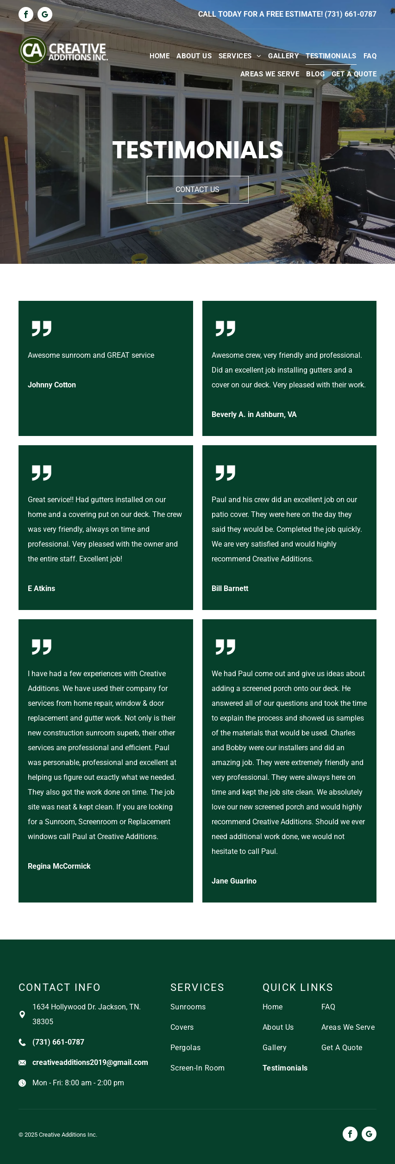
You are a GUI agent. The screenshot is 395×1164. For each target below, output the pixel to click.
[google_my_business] (45, 15)
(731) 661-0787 (350, 14)
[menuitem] (156, 56)
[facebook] (26, 15)
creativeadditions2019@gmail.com (90, 1062)
